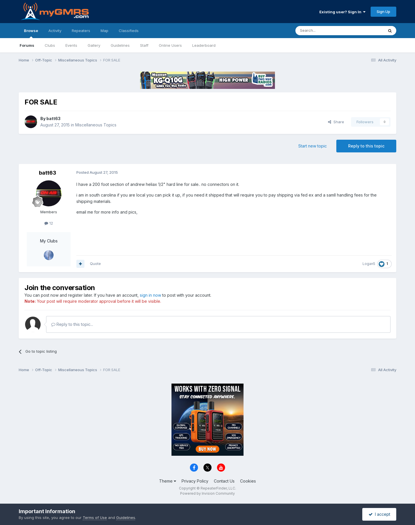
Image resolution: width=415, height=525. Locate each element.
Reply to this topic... (72, 324)
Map (104, 30)
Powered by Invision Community (207, 493)
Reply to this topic (366, 145)
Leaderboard (204, 45)
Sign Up (383, 11)
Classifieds (129, 30)
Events (71, 45)
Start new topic (312, 145)
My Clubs (49, 240)
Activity (54, 30)
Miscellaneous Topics (95, 124)
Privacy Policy (195, 481)
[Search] (324, 30)
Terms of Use (95, 517)
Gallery (94, 45)
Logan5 (369, 263)
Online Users (170, 45)
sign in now (150, 295)
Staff (144, 45)
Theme (167, 481)
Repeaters (81, 30)
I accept (379, 514)
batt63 (53, 118)
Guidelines (120, 45)
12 (48, 223)
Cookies (248, 481)
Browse (31, 33)
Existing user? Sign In (342, 12)
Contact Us (224, 481)
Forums (27, 45)
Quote (95, 263)
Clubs (50, 45)
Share (336, 121)
